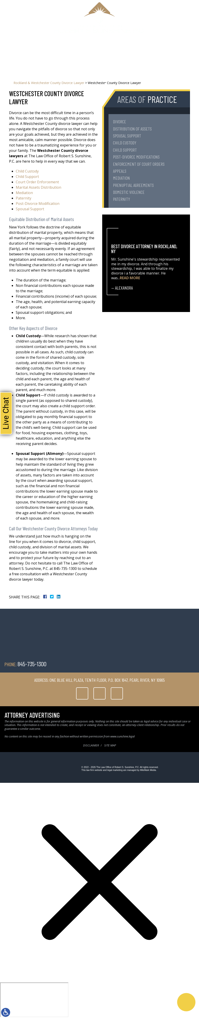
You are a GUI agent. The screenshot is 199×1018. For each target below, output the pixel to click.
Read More (130, 277)
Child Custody (27, 171)
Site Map (110, 745)
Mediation (24, 192)
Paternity (23, 198)
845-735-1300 (128, 39)
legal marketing (115, 770)
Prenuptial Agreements (133, 185)
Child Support (27, 176)
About (59, 48)
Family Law (74, 48)
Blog (125, 48)
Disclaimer (91, 745)
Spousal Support (30, 208)
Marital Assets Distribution (38, 187)
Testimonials (109, 48)
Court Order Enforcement (37, 181)
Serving (91, 48)
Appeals (119, 171)
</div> (34, 1000)
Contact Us (140, 48)
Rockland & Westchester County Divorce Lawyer (49, 83)
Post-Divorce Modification (37, 203)
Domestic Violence (129, 192)
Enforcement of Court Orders (139, 164)
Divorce (119, 121)
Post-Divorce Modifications (136, 156)
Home (47, 48)
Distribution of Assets (132, 128)
